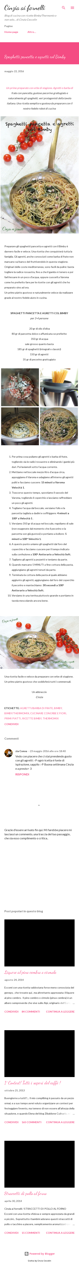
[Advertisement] (39, 872)
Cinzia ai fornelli (24, 8)
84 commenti (31, 1011)
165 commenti (31, 1122)
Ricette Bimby (32, 718)
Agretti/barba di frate (36, 708)
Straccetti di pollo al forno (25, 1193)
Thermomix (51, 718)
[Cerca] (63, 6)
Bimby (58, 708)
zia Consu (21, 751)
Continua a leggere (60, 1011)
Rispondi (22, 774)
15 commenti (31, 1232)
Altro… (31, 31)
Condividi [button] (11, 724)
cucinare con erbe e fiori (48, 713)
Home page (11, 31)
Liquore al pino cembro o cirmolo (30, 972)
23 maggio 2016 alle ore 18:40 (48, 751)
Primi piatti (12, 718)
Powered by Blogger (39, 1253)
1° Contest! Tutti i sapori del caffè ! (32, 1082)
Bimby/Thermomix (16, 713)
